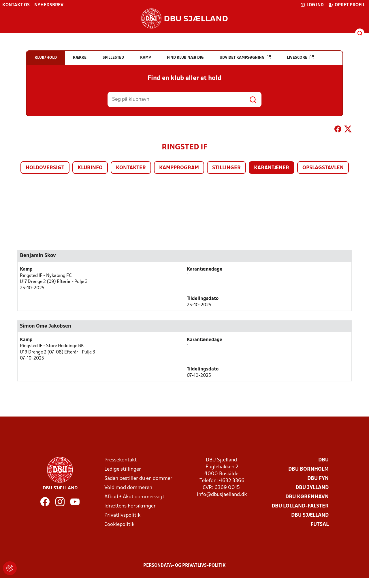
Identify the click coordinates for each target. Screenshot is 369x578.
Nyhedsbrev (48, 5)
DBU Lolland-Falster (300, 506)
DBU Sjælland (310, 515)
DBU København (307, 497)
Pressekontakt (120, 460)
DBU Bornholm (308, 469)
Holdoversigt (45, 168)
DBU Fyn (318, 478)
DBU (323, 460)
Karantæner (271, 168)
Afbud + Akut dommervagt (134, 497)
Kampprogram (179, 168)
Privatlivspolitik (122, 515)
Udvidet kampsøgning (245, 57)
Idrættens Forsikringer (130, 506)
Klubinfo (90, 168)
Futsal (319, 524)
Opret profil (346, 4)
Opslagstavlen (323, 168)
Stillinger (226, 168)
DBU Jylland (312, 487)
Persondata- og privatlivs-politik (184, 566)
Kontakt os (16, 5)
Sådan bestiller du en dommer (138, 478)
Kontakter (131, 168)
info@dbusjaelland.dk (222, 494)
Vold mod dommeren (128, 487)
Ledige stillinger (122, 469)
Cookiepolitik (119, 524)
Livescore (300, 57)
